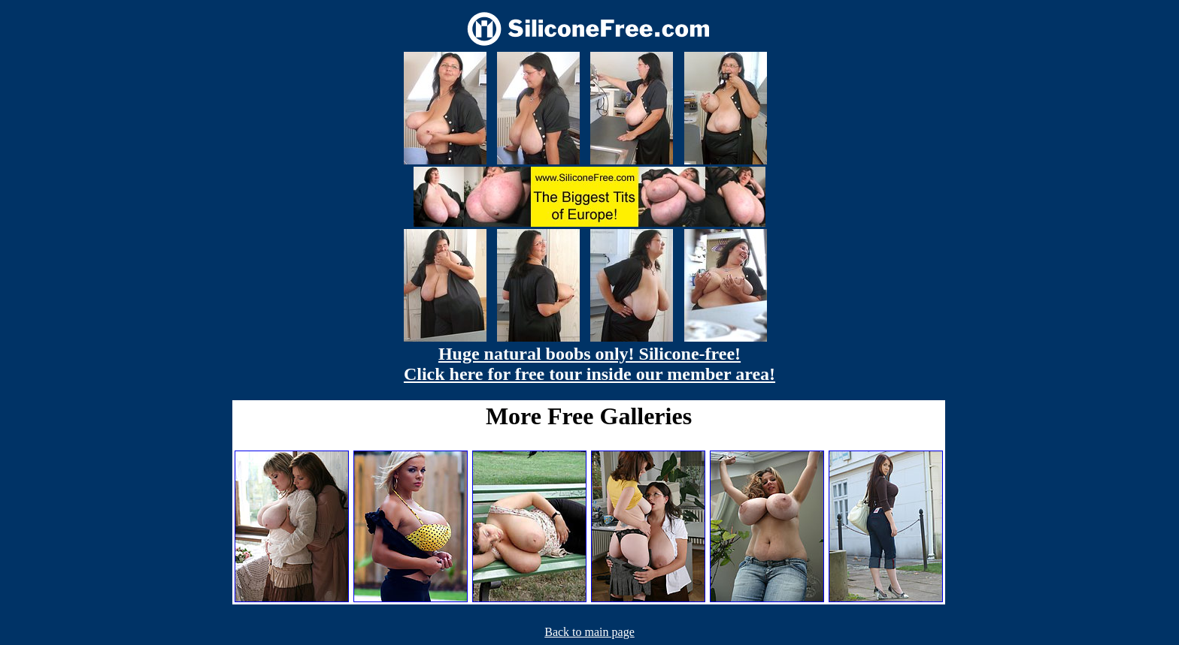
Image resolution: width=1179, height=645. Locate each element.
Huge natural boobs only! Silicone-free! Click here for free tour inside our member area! (589, 364)
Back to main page (589, 631)
